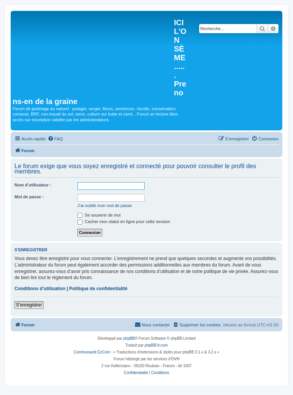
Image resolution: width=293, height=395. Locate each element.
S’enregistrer (29, 305)
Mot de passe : (28, 196)
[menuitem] (55, 138)
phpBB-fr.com (156, 345)
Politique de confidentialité (98, 288)
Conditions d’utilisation (39, 288)
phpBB (129, 338)
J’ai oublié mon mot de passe (104, 205)
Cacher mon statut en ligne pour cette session (123, 221)
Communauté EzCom (92, 352)
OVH (175, 359)
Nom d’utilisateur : (33, 185)
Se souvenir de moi (99, 215)
